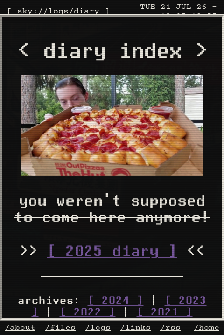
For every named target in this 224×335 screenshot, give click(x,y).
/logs (98, 328)
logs (58, 11)
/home (206, 328)
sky (25, 11)
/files (60, 328)
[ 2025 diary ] (112, 250)
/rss (170, 328)
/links (135, 328)
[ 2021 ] (165, 312)
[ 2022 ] (88, 312)
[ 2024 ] (116, 300)
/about (20, 328)
